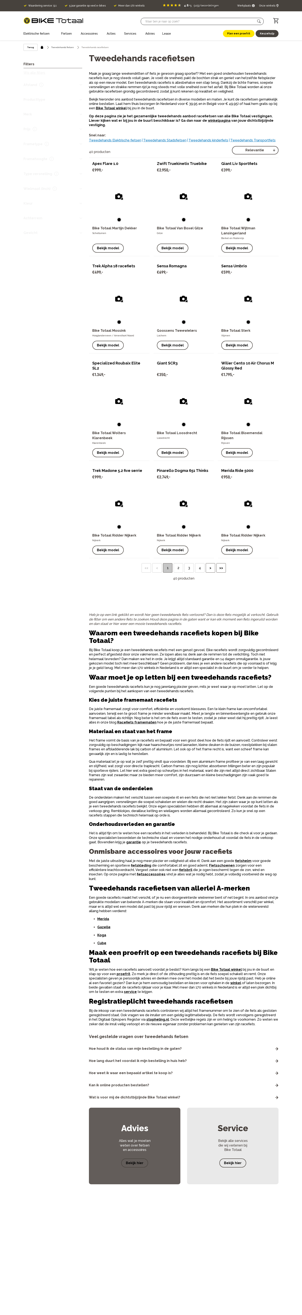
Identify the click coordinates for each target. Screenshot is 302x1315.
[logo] (53, 20)
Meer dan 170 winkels (131, 5)
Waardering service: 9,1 (42, 5)
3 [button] (189, 568)
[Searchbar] (200, 21)
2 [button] (178, 568)
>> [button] (221, 568)
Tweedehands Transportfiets (253, 140)
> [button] (210, 568)
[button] (259, 21)
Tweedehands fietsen (62, 47)
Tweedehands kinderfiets (208, 140)
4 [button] (200, 568)
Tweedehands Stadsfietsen (164, 140)
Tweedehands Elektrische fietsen (115, 140)
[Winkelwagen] (276, 20)
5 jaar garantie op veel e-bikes (87, 5)
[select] (255, 150)
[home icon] (42, 47)
